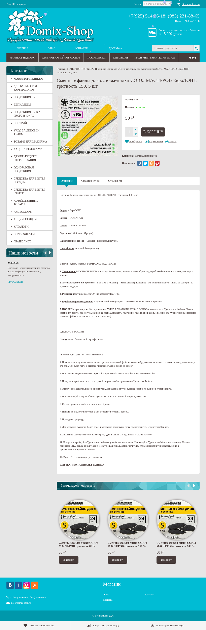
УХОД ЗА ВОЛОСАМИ (26, 149)
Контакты (81, 48)
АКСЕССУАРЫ (21, 211)
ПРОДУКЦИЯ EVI (96, 57)
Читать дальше (15, 281)
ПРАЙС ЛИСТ (21, 241)
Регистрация (19, 4)
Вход (8, 4)
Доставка (115, 48)
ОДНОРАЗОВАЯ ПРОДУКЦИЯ (22, 169)
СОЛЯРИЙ (19, 123)
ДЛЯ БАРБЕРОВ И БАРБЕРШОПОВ (61, 57)
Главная (22, 48)
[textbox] (172, 48)
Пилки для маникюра (106, 69)
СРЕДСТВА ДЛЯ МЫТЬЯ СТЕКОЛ (28, 191)
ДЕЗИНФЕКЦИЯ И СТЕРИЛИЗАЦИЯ (24, 158)
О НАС (51, 48)
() (39, 625)
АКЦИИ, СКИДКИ (24, 219)
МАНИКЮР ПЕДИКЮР (22, 57)
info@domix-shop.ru (21, 602)
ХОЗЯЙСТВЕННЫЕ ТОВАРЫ (24, 202)
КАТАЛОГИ (20, 226)
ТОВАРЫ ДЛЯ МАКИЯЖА (29, 141)
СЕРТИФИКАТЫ (23, 234)
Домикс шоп (101, 615)
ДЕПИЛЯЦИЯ (120, 57)
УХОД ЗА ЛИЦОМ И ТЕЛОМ (25, 132)
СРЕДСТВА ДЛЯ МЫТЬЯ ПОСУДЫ (28, 180)
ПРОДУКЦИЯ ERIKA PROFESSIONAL (154, 57)
